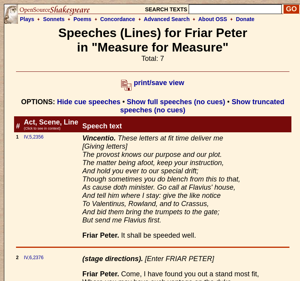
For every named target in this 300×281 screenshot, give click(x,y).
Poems (82, 19)
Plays (27, 19)
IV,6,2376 (33, 257)
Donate (245, 19)
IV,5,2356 (33, 137)
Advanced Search (167, 19)
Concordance (117, 19)
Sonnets (53, 19)
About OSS (212, 19)
